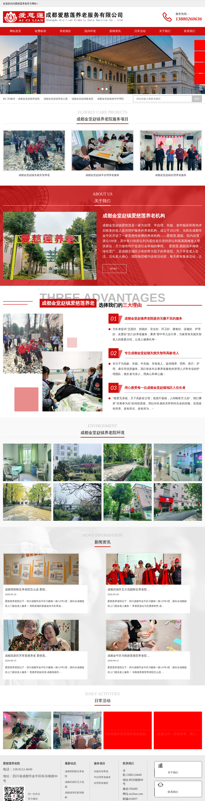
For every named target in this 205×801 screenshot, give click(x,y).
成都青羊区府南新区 (74, 755)
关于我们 (164, 31)
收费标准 (40, 31)
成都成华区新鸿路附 (74, 734)
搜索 (196, 98)
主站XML (98, 798)
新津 (70, 785)
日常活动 (140, 31)
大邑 (78, 785)
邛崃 (104, 785)
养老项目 (65, 31)
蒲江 (95, 785)
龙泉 (20, 785)
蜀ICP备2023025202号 (80, 798)
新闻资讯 (115, 31)
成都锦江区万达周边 (74, 745)
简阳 (28, 785)
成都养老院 (13, 781)
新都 (36, 785)
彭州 (121, 785)
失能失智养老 (101, 710)
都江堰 (142, 785)
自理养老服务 (101, 722)
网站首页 (15, 31)
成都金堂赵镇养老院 (29, 98)
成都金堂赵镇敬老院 (82, 98)
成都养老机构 (31, 781)
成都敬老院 (72, 781)
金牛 (191, 781)
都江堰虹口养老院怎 (74, 766)
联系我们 (189, 31)
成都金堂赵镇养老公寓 (56, 98)
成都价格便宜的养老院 (95, 781)
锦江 (174, 781)
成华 (11, 785)
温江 (45, 785)
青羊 (182, 781)
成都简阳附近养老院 (74, 713)
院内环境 (90, 31)
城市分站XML (111, 798)
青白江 (130, 785)
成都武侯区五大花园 (74, 724)
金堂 (87, 785)
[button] (98, 89)
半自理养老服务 (102, 716)
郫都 (62, 785)
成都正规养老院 (52, 781)
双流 (53, 785)
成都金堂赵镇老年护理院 (110, 98)
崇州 (112, 785)
